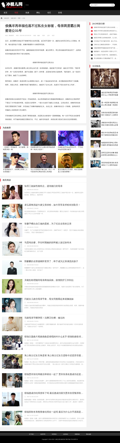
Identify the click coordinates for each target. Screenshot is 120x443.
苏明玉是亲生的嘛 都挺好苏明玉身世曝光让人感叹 (109, 154)
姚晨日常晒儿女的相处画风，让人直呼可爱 (106, 37)
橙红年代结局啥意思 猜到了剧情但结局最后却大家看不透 (109, 134)
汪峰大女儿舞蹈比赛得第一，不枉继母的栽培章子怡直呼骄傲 (106, 44)
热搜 (27, 13)
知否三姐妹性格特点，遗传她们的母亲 (43, 186)
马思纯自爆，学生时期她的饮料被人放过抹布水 (47, 242)
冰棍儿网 (11, 5)
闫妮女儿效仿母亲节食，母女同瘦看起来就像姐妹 (49, 299)
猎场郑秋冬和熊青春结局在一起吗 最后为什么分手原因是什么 (54, 412)
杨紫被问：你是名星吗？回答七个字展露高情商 (106, 51)
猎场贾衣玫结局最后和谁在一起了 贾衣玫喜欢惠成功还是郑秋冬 (54, 374)
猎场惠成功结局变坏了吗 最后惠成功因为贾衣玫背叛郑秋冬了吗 (54, 393)
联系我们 (54, 434)
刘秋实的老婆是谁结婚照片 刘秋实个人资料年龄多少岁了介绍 (109, 114)
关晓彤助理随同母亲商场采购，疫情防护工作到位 (49, 280)
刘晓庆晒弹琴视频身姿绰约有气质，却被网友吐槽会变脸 (106, 48)
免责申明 (42, 434)
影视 (60, 13)
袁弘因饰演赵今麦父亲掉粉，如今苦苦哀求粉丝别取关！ (52, 205)
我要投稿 (77, 434)
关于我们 (31, 434)
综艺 (49, 13)
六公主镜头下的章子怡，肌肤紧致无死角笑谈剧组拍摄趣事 (106, 55)
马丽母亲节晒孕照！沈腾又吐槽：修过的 (44, 318)
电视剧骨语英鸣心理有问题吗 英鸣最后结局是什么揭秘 (109, 144)
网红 (38, 13)
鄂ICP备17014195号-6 (72, 439)
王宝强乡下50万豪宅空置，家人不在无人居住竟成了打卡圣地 (106, 41)
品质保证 (65, 434)
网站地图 (88, 434)
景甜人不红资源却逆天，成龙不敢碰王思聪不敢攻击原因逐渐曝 (106, 34)
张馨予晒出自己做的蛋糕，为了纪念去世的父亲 (47, 223)
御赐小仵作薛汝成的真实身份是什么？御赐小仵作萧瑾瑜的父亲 (106, 31)
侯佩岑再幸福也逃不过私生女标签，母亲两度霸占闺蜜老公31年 (106, 27)
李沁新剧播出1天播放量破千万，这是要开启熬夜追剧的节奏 (106, 58)
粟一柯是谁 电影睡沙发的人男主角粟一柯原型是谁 (109, 104)
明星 (16, 13)
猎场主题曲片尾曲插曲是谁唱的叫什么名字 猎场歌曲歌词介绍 (54, 336)
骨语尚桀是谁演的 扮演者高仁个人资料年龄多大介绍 (109, 164)
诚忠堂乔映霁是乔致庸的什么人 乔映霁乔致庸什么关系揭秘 (109, 94)
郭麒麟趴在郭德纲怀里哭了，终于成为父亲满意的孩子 (51, 261)
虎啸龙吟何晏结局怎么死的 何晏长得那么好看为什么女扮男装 (109, 124)
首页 (5, 13)
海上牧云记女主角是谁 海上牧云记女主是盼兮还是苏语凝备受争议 (54, 355)
